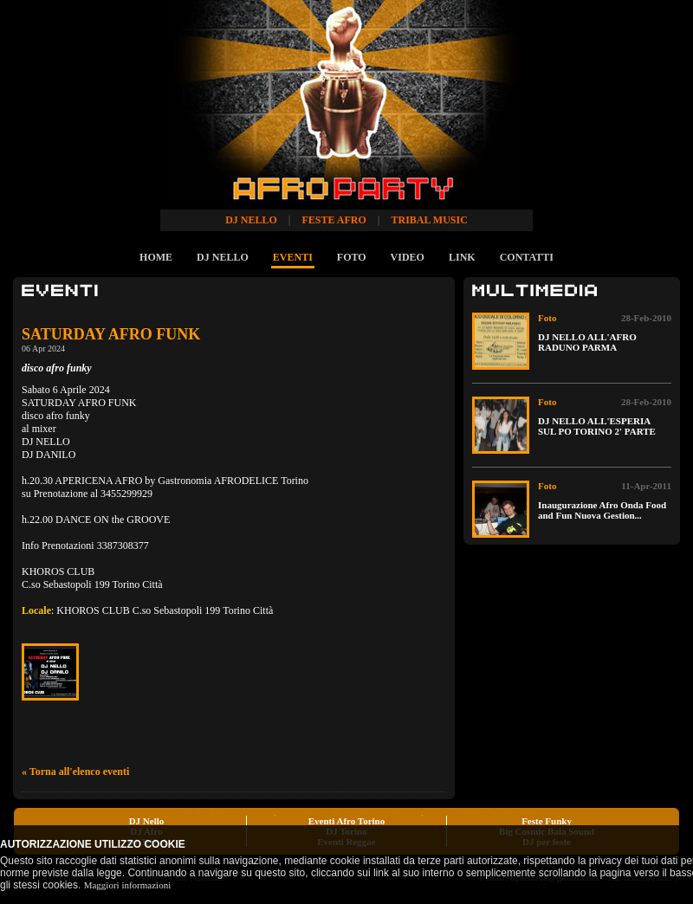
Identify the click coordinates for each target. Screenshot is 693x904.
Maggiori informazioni (128, 885)
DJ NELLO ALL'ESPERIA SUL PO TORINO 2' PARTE (597, 426)
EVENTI (293, 257)
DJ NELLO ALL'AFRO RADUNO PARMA (587, 342)
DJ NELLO (223, 257)
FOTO (351, 257)
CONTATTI (527, 257)
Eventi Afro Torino (346, 821)
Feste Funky (546, 821)
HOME (155, 257)
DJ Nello (147, 821)
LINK (462, 257)
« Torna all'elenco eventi (75, 771)
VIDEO (407, 257)
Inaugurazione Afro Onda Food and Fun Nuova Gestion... (602, 510)
